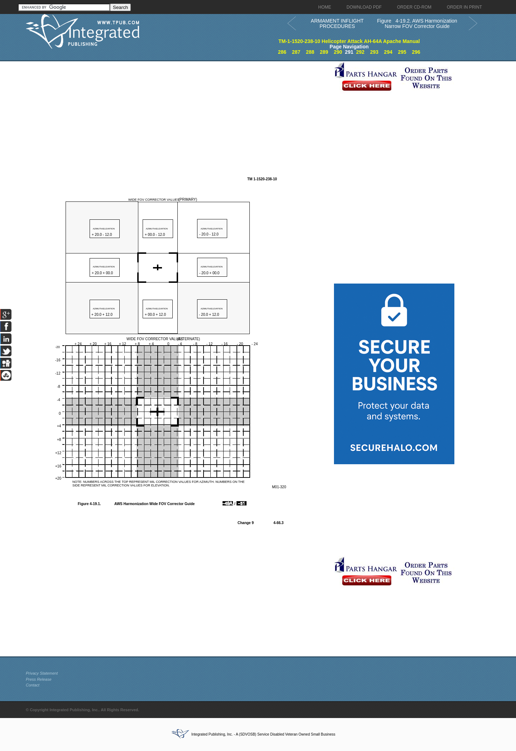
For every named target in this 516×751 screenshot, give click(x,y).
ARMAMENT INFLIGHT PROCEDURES (337, 23)
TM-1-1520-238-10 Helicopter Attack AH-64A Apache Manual (349, 41)
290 (338, 52)
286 (282, 52)
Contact (32, 685)
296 (416, 52)
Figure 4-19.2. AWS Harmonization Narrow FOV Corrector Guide (417, 23)
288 (310, 52)
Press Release (39, 679)
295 (402, 52)
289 (324, 52)
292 (360, 52)
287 (296, 52)
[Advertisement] (178, 111)
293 (374, 52)
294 (388, 52)
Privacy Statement (42, 673)
